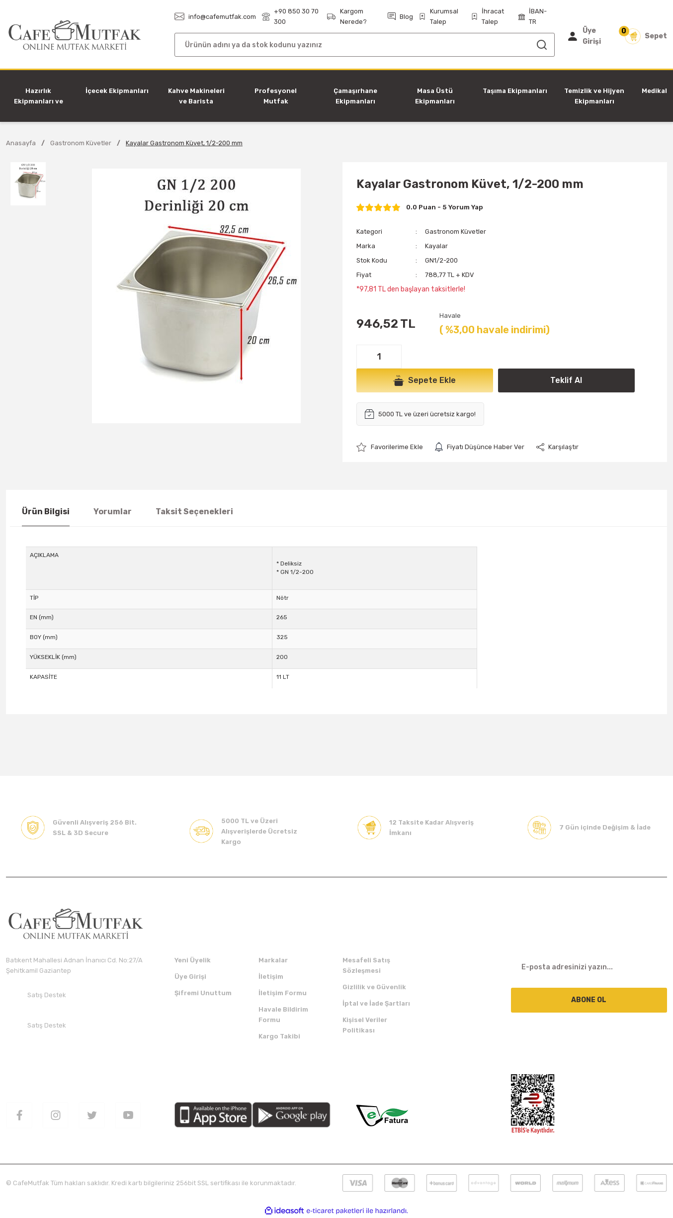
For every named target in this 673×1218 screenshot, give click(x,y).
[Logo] (75, 35)
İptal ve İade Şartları (376, 1003)
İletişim (270, 976)
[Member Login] (589, 36)
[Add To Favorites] (389, 447)
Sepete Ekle (424, 380)
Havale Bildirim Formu (283, 1015)
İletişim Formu (282, 993)
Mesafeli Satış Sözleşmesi (366, 965)
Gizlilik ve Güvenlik (374, 987)
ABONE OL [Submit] (588, 1000)
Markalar (273, 960)
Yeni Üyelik (192, 960)
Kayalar (436, 246)
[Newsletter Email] (589, 967)
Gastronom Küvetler (455, 231)
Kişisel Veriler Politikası (364, 1025)
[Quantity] (379, 357)
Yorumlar (112, 511)
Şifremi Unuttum (203, 993)
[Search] (364, 45)
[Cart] (646, 36)
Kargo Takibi (279, 1036)
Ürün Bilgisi (46, 511)
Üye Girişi (190, 976)
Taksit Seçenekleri (194, 511)
